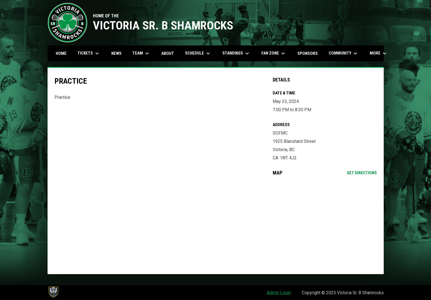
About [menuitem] (167, 53)
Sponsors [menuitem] (307, 53)
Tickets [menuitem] (89, 53)
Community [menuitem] (344, 53)
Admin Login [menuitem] (279, 292)
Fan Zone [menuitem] (273, 53)
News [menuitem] (116, 53)
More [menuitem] (379, 53)
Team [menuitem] (141, 53)
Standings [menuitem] (236, 53)
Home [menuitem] (61, 53)
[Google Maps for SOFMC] (325, 225)
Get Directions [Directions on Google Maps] (362, 172)
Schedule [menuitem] (198, 53)
